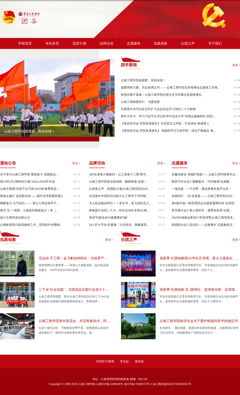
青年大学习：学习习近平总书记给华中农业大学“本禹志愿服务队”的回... (168, 116)
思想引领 (79, 43)
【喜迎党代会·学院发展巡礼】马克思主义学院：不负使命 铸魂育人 (165, 123)
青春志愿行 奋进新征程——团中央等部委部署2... (32, 196)
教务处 (139, 361)
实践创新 (160, 43)
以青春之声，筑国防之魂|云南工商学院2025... (119, 188)
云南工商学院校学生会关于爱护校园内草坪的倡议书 (199, 321)
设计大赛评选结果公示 (15, 217)
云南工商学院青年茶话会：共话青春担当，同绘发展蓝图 (81, 321)
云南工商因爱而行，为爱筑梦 (140, 101)
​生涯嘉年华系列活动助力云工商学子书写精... (119, 196)
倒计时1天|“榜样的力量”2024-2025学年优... (28, 181)
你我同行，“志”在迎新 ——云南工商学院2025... (203, 196)
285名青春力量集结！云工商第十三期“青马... (119, 174)
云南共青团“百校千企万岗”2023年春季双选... (29, 188)
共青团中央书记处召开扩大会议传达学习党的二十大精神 (158, 109)
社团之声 (188, 43)
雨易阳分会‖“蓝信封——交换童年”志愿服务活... (203, 224)
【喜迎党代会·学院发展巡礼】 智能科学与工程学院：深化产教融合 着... (168, 130)
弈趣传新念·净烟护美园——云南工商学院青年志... (205, 174)
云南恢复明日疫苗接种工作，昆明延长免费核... (31, 224)
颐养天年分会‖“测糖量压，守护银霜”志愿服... (202, 181)
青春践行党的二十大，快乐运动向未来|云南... (119, 210)
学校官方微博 (105, 361)
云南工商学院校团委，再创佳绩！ (29, 131)
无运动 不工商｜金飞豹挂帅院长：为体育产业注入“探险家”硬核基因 (89, 258)
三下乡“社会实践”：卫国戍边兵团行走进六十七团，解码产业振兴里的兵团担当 (97, 290)
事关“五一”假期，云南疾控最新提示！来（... (29, 210)
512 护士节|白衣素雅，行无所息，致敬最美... (119, 224)
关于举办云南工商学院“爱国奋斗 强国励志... (29, 174)
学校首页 (25, 43)
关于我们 (215, 43)
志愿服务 (133, 43)
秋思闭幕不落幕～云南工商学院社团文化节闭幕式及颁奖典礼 (161, 94)
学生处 (124, 361)
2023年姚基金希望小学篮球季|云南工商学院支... (204, 217)
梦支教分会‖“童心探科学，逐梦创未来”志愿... (202, 210)
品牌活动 (106, 43)
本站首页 (52, 43)
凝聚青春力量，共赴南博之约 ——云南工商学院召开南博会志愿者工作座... (170, 87)
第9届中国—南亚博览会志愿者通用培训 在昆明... (204, 203)
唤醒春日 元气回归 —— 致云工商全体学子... (29, 203)
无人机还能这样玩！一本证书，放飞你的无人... (120, 203)
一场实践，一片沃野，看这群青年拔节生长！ (202, 188)
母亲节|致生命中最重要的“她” (108, 217)
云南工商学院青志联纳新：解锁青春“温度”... (118, 181)
